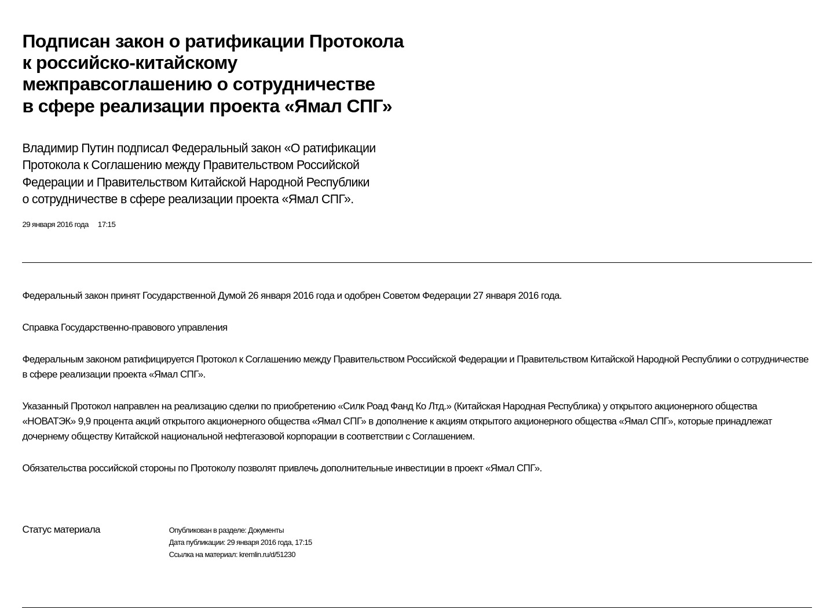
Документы (266, 530)
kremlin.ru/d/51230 (267, 554)
